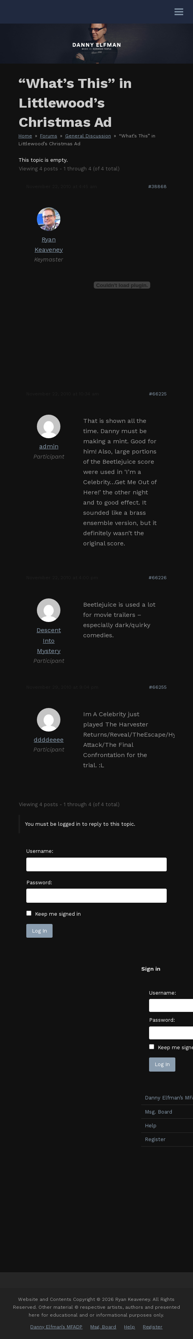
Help (129, 1327)
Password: (39, 882)
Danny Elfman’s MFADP (56, 1327)
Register (152, 1327)
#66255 (158, 687)
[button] (179, 12)
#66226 (158, 577)
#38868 (157, 186)
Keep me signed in (58, 914)
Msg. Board (103, 1327)
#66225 (158, 394)
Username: (39, 851)
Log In (39, 931)
